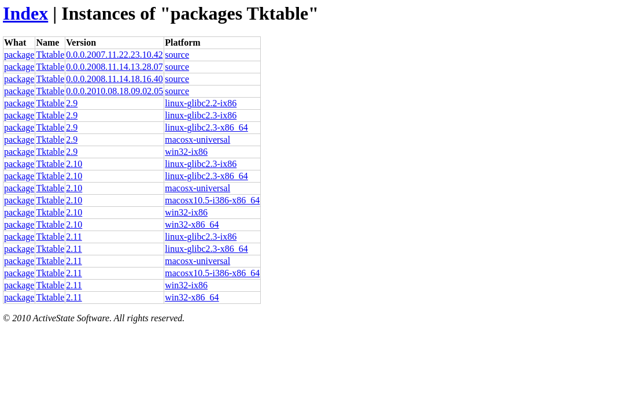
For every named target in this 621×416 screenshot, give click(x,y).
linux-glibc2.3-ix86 (200, 115)
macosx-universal (197, 139)
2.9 (71, 103)
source (177, 55)
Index (25, 13)
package (19, 55)
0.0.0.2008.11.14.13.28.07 (114, 67)
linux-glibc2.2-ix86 (200, 103)
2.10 (74, 164)
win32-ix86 (186, 152)
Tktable (50, 55)
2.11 (74, 237)
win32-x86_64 (192, 224)
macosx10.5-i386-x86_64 (212, 200)
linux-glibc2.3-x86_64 (206, 127)
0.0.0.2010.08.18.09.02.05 (114, 91)
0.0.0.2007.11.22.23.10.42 (114, 55)
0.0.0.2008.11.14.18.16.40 (114, 79)
